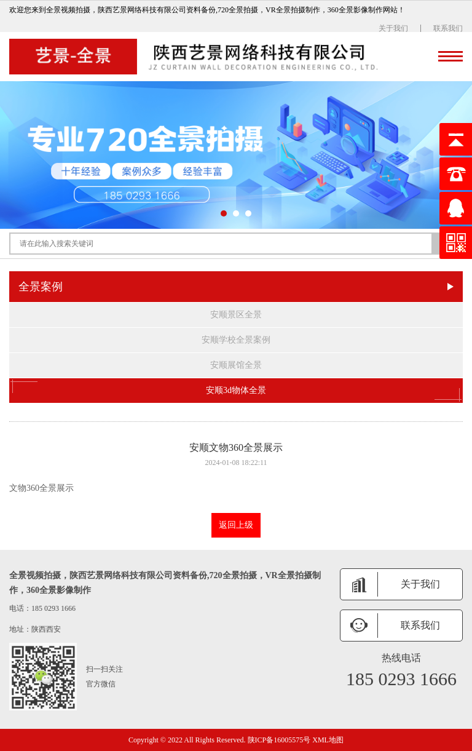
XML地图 (328, 740)
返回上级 (236, 525)
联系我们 (448, 28)
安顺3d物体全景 (236, 390)
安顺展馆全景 (236, 365)
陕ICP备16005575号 (279, 740)
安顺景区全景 (236, 314)
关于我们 (393, 28)
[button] (224, 213)
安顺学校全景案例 (236, 339)
